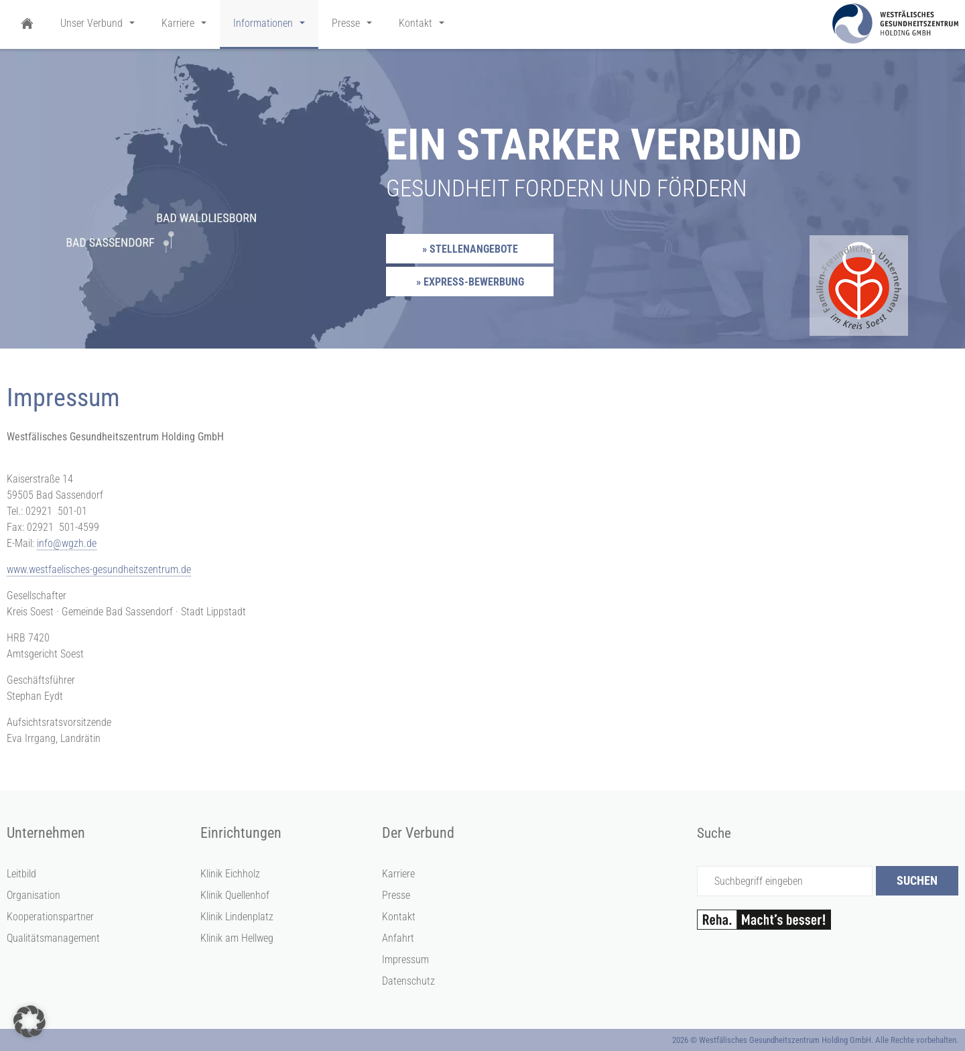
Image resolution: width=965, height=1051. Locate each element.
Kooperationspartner (50, 916)
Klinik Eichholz (230, 873)
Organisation (33, 895)
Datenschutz (408, 981)
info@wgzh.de (66, 543)
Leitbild (21, 873)
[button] (29, 1021)
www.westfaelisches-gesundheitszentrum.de (99, 569)
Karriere (398, 873)
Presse (396, 895)
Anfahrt (398, 938)
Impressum (405, 959)
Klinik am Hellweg (236, 938)
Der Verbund (418, 832)
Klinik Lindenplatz (236, 916)
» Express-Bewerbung (470, 281)
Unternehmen (46, 832)
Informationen (263, 23)
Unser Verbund (91, 23)
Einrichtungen (240, 832)
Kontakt (398, 916)
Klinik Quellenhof (234, 895)
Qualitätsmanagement (53, 938)
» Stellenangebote (470, 249)
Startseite (27, 24)
